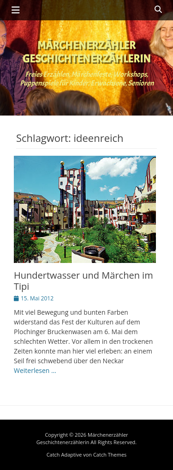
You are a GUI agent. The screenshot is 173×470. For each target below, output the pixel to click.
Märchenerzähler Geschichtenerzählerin (87, 52)
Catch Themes (109, 454)
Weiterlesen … (35, 370)
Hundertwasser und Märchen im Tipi (83, 281)
